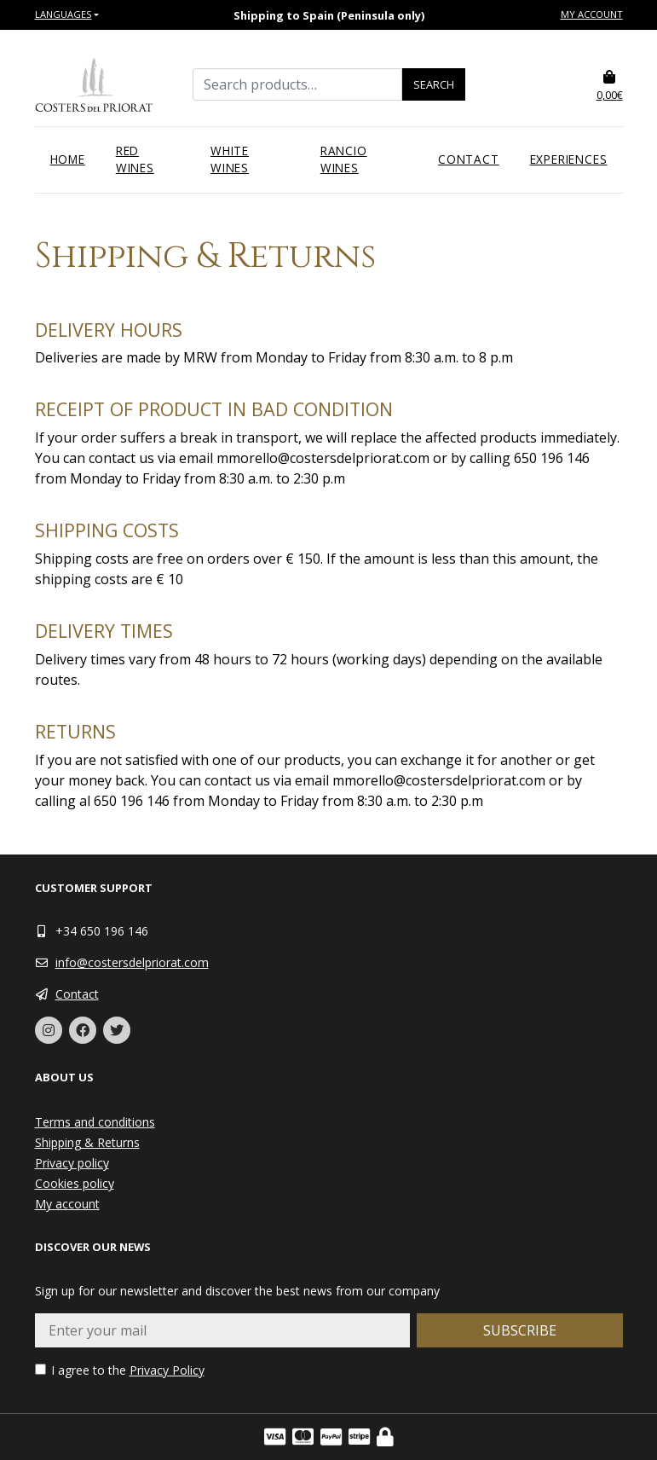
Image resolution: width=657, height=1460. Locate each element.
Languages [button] (63, 14)
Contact (468, 159)
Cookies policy (74, 1183)
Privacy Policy (167, 1370)
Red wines (135, 159)
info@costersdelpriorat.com (132, 962)
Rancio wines (343, 159)
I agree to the (120, 1370)
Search (433, 84)
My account (592, 14)
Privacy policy (72, 1163)
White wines (229, 159)
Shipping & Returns (87, 1142)
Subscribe (519, 1330)
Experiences (569, 159)
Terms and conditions (95, 1122)
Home (67, 159)
